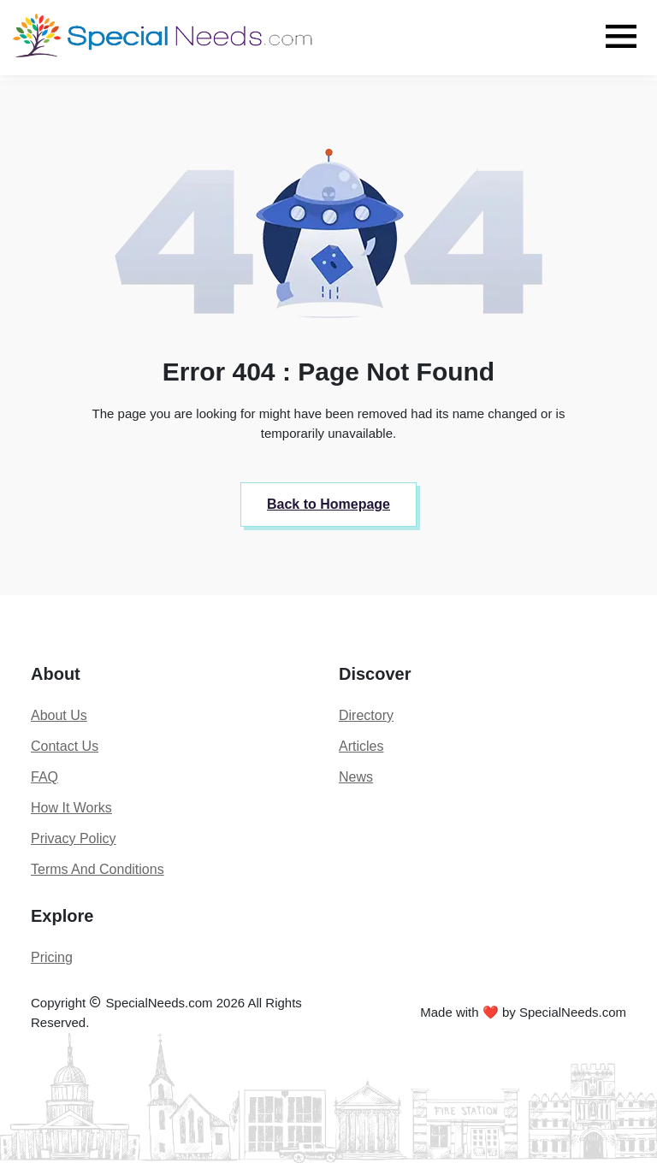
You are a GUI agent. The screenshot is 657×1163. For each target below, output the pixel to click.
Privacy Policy (73, 838)
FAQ (44, 777)
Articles (361, 746)
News (356, 777)
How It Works (71, 807)
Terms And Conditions (97, 869)
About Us (59, 715)
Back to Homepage (328, 504)
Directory (366, 715)
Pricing (52, 957)
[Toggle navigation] (621, 36)
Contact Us (64, 746)
